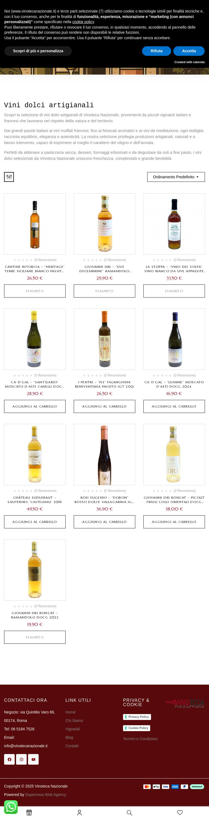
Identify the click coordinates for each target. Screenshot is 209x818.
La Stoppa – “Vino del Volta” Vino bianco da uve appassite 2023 (174, 271)
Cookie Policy (138, 728)
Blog (69, 737)
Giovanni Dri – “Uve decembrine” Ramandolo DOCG (104, 271)
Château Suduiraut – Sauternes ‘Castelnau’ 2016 (35, 499)
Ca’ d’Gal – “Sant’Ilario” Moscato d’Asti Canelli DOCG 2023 (35, 386)
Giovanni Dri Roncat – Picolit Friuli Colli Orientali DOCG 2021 (174, 501)
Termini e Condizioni (140, 739)
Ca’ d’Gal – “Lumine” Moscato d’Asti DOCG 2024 (174, 384)
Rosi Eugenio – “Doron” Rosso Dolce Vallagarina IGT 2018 (104, 501)
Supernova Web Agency (45, 794)
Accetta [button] (189, 51)
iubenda (199, 62)
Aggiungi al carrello (35, 406)
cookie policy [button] (83, 22)
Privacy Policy (138, 716)
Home (71, 712)
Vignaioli (73, 729)
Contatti (72, 746)
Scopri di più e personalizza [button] (38, 51)
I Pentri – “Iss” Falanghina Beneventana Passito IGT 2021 (104, 384)
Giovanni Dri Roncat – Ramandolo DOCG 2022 (35, 615)
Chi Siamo (75, 720)
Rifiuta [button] (157, 51)
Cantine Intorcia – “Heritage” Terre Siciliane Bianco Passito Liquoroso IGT (35, 271)
